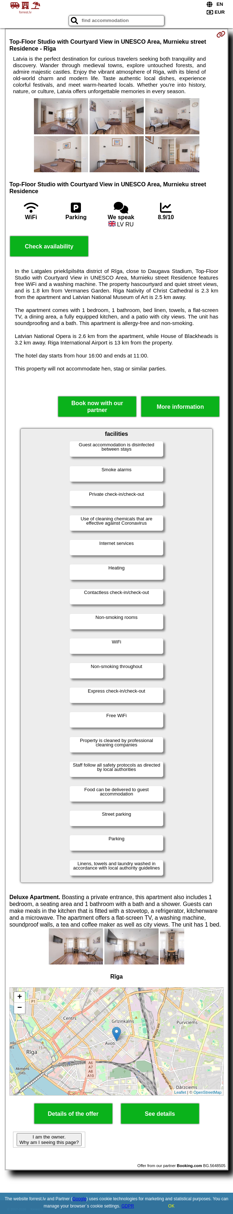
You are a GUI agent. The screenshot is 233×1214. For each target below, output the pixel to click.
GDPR (127, 1206)
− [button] (19, 1008)
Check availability (49, 246)
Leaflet (180, 1092)
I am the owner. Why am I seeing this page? (49, 1139)
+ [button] (19, 997)
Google (79, 1198)
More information (180, 407)
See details (160, 1114)
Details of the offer (73, 1114)
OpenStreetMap (207, 1092)
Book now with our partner (97, 406)
